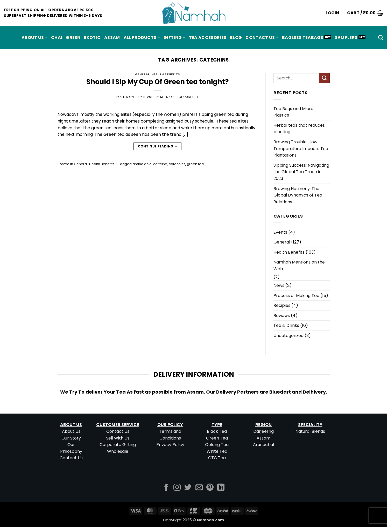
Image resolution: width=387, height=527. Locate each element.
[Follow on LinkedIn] (220, 488)
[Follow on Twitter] (188, 488)
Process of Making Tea (296, 296)
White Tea (217, 451)
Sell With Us (117, 438)
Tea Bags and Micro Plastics (293, 112)
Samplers (346, 37)
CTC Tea (217, 458)
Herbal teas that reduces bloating (299, 128)
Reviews (281, 316)
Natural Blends (310, 431)
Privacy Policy (170, 445)
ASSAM (112, 37)
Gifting (174, 37)
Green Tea (217, 438)
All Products (142, 37)
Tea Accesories (207, 37)
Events (280, 232)
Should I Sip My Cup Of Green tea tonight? (157, 81)
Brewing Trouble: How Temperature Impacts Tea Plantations (300, 148)
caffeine (160, 164)
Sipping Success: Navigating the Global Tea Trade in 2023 (301, 171)
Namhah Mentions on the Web (299, 265)
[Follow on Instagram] (177, 488)
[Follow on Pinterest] (210, 488)
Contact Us (261, 37)
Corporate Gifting (118, 445)
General (142, 74)
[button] (332, 13)
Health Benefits (165, 74)
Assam (263, 438)
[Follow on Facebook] (166, 488)
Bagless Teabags (302, 37)
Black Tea (217, 431)
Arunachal (263, 445)
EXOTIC (92, 37)
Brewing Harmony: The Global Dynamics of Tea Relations (297, 195)
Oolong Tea (217, 445)
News (278, 285)
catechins (177, 164)
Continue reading (158, 146)
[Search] (380, 37)
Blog (236, 37)
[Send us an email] (199, 488)
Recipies (281, 305)
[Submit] (324, 78)
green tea (195, 164)
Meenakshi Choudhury (179, 97)
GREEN (73, 37)
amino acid (142, 164)
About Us (34, 37)
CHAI (56, 37)
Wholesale (117, 451)
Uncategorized (288, 336)
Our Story (71, 438)
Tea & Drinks (286, 325)
